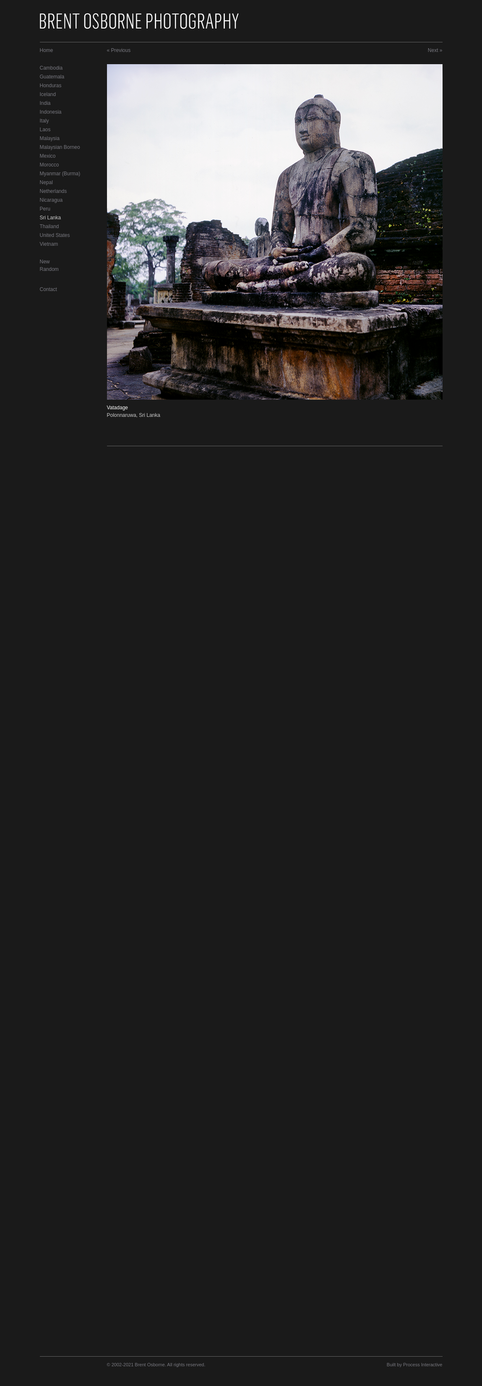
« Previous (119, 50)
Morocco (49, 165)
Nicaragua (51, 200)
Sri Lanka (50, 218)
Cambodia (51, 68)
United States (55, 235)
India (45, 103)
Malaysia (50, 138)
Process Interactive (423, 1364)
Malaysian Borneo (60, 147)
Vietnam (49, 244)
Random (49, 269)
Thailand (49, 226)
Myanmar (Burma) (60, 174)
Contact (48, 289)
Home (46, 50)
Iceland (48, 94)
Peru (45, 209)
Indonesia (51, 112)
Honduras (51, 85)
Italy (44, 121)
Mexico (48, 156)
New (45, 262)
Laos (45, 130)
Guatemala (52, 77)
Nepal (46, 182)
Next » (435, 50)
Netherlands (53, 191)
